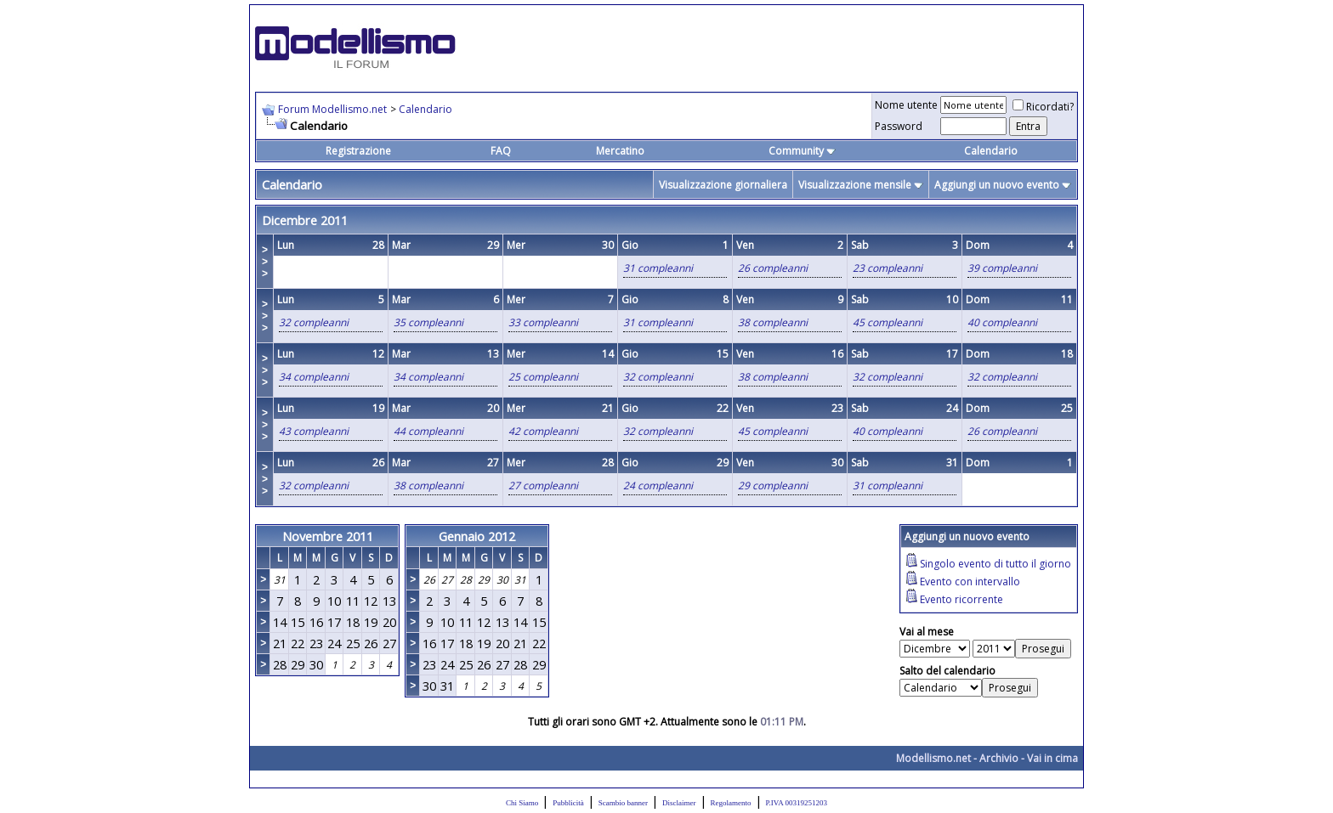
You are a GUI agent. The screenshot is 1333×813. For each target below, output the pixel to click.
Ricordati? (1043, 106)
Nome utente (906, 105)
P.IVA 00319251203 (796, 803)
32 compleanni (314, 322)
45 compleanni (887, 322)
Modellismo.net (933, 758)
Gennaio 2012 (477, 536)
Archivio (998, 758)
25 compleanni (543, 377)
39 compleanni (1002, 268)
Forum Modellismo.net (332, 109)
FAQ (501, 151)
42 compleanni (543, 431)
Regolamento (731, 803)
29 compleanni (773, 485)
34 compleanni (314, 377)
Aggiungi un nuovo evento (996, 185)
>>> (265, 261)
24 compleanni (658, 485)
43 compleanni (314, 431)
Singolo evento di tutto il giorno (995, 563)
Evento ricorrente (961, 599)
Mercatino (620, 151)
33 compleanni (543, 322)
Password (898, 126)
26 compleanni (773, 268)
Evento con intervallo (970, 581)
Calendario (425, 109)
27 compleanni (543, 485)
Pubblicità (568, 803)
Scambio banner (623, 803)
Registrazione (358, 151)
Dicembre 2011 (305, 220)
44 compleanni (428, 431)
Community (802, 151)
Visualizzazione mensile (854, 185)
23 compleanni (887, 268)
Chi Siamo (522, 803)
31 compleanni (658, 268)
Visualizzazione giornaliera (723, 185)
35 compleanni (428, 322)
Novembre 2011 (327, 536)
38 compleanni (773, 322)
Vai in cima (1052, 758)
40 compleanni (1002, 322)
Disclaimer (679, 803)
